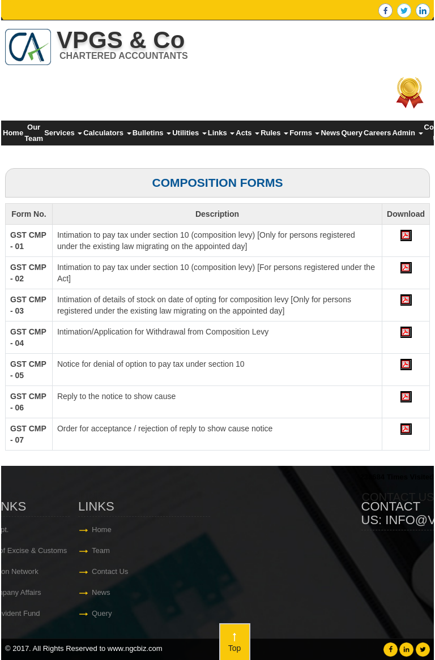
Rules (274, 132)
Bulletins (152, 132)
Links (221, 132)
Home (13, 132)
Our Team (33, 133)
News (330, 132)
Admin (407, 132)
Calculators (107, 132)
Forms (304, 132)
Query (351, 132)
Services (63, 132)
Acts (247, 132)
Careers (377, 132)
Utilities (189, 132)
